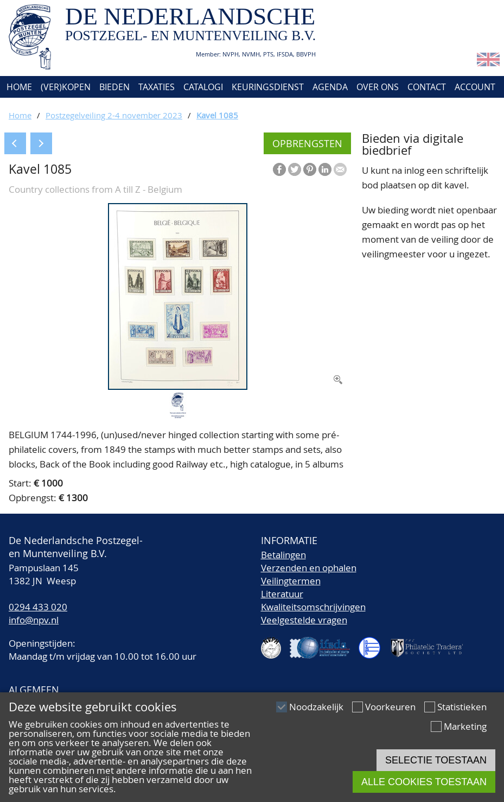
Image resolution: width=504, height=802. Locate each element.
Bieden (114, 87)
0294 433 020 (38, 607)
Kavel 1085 (217, 115)
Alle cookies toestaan (424, 781)
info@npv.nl (34, 620)
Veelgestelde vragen (304, 620)
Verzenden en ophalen (308, 567)
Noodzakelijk (316, 706)
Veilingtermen (291, 580)
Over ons (377, 87)
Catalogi (203, 87)
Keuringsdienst (268, 87)
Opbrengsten (307, 143)
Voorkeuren (390, 706)
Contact (426, 87)
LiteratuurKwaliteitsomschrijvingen (313, 600)
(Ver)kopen (66, 87)
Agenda (330, 87)
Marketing (465, 726)
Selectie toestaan (436, 760)
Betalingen (283, 554)
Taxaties (156, 87)
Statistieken (462, 706)
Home (18, 87)
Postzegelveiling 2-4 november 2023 (114, 115)
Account (475, 87)
